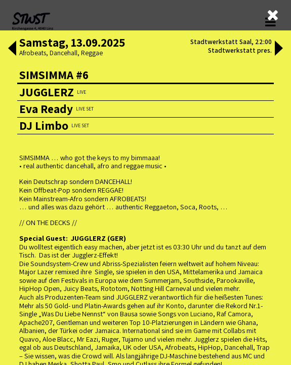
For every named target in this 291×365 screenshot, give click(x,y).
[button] (12, 49)
